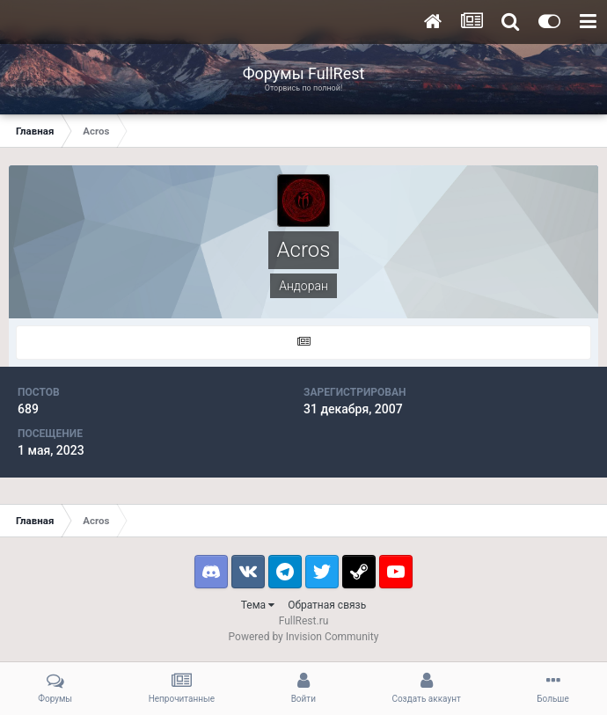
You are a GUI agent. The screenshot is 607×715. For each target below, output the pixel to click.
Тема (257, 605)
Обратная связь (327, 605)
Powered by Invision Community (304, 637)
